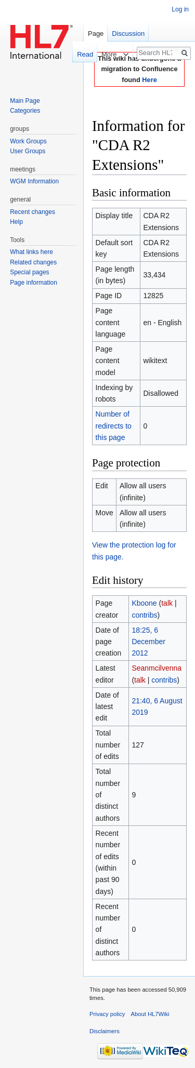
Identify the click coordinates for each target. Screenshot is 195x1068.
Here (149, 80)
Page (95, 33)
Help (16, 221)
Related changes (33, 262)
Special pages (29, 272)
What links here (31, 252)
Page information (33, 282)
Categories (25, 110)
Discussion (128, 33)
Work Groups (28, 141)
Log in (180, 9)
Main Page (25, 100)
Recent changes (32, 212)
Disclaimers (104, 1031)
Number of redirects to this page (114, 426)
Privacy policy (107, 1014)
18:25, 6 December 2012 (148, 642)
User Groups (27, 151)
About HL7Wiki (150, 1014)
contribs (144, 615)
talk (167, 603)
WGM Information (34, 181)
